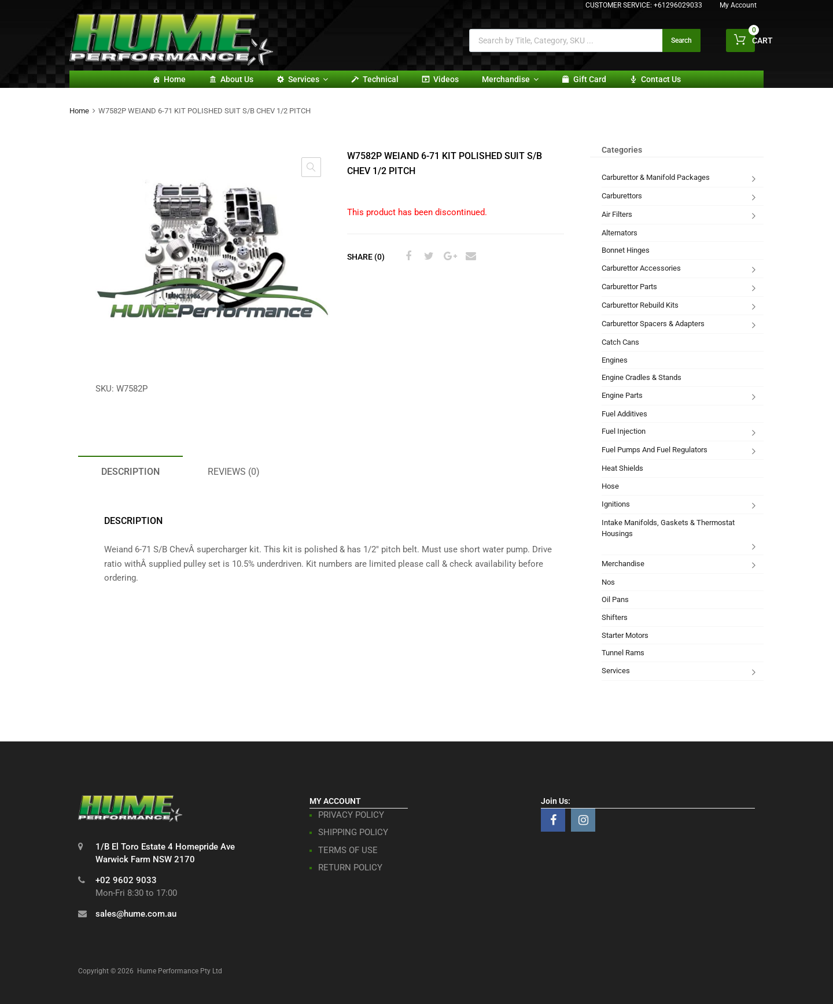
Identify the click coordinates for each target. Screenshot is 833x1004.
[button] (311, 167)
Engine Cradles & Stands (641, 377)
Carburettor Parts (629, 286)
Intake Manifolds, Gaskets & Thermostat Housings (668, 528)
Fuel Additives (624, 413)
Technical (381, 79)
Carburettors (622, 195)
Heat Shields (622, 468)
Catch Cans (620, 342)
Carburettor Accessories (641, 268)
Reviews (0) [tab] (234, 471)
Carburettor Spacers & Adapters (653, 323)
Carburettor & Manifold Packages (656, 177)
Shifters (615, 617)
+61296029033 (678, 5)
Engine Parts (622, 395)
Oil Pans (615, 599)
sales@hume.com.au (135, 914)
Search (681, 40)
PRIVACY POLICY (351, 815)
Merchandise (510, 79)
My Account (738, 5)
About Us (236, 79)
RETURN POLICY (350, 867)
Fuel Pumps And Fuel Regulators (654, 449)
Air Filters (617, 214)
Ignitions (616, 504)
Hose (610, 486)
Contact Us (661, 79)
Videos (446, 79)
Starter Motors (625, 635)
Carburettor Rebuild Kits (640, 305)
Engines (615, 360)
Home (175, 79)
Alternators (619, 232)
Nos (608, 582)
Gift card (589, 79)
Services (308, 79)
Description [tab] (130, 471)
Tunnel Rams (623, 652)
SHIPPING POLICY (353, 832)
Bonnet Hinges (626, 250)
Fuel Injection (624, 431)
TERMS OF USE (348, 850)
